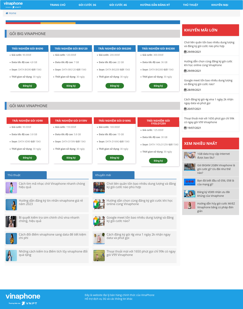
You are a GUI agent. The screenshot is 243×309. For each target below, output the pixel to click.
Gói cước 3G (87, 5)
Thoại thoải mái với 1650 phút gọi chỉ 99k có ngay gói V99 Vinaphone (209, 120)
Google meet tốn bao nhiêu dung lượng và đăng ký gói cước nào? (208, 82)
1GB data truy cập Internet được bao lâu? (213, 155)
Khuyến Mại (219, 5)
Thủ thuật (14, 175)
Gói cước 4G (118, 5)
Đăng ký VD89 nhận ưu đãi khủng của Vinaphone (213, 194)
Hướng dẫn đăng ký (155, 5)
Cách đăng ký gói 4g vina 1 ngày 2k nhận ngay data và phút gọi (208, 101)
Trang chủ (57, 5)
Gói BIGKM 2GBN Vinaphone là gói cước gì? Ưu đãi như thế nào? (216, 169)
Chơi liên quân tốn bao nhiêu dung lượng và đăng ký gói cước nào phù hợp (209, 44)
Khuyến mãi (103, 175)
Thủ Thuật (190, 5)
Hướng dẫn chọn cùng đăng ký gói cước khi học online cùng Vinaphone (208, 63)
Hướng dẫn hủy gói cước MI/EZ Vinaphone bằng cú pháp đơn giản (216, 207)
